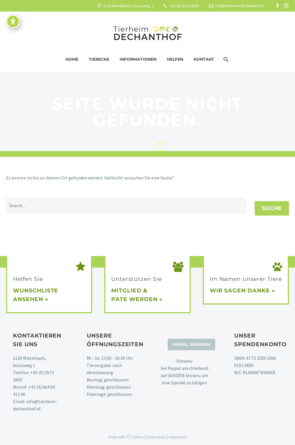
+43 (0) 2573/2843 (184, 5)
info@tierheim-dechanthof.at (239, 5)
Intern (138, 437)
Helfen (175, 59)
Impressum (178, 437)
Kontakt (204, 59)
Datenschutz (156, 437)
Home (71, 59)
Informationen (138, 59)
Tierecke (99, 59)
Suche (272, 208)
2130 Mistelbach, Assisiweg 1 (128, 5)
